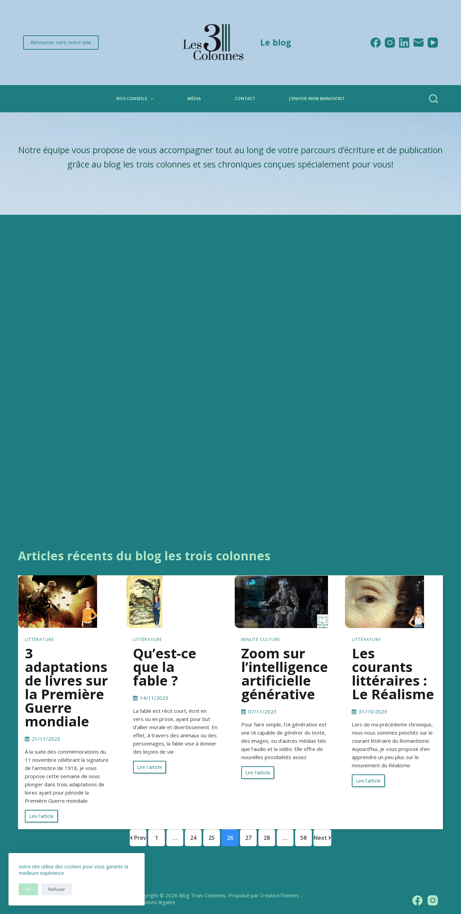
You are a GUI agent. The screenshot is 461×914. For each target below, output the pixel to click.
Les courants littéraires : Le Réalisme (393, 673)
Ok (28, 889)
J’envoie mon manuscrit (317, 98)
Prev (138, 837)
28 (267, 837)
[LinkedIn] (404, 42)
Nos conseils (136, 99)
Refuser (56, 889)
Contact (245, 98)
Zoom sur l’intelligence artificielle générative (284, 673)
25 (212, 837)
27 (248, 837)
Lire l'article (41, 816)
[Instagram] (390, 42)
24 (193, 837)
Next (322, 837)
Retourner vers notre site (61, 42)
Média (194, 98)
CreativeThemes (279, 895)
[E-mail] (418, 42)
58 (303, 837)
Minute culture (260, 639)
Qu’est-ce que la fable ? (164, 667)
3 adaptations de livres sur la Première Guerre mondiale (66, 687)
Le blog (275, 42)
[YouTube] (433, 42)
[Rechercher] (433, 98)
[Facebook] (376, 42)
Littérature (39, 639)
